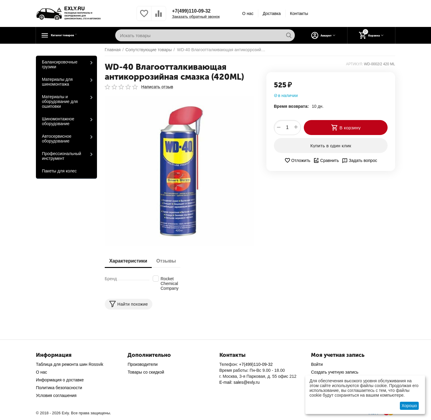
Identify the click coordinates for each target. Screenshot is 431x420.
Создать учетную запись (334, 372)
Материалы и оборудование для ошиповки (60, 101)
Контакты (299, 13)
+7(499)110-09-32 (194, 11)
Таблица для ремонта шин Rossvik (69, 364)
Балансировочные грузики (60, 64)
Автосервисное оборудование (57, 138)
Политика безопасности (59, 387)
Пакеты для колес (59, 171)
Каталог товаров (73, 35)
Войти (317, 364)
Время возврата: (291, 106)
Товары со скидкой (146, 372)
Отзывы (170, 260)
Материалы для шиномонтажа (57, 82)
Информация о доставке (60, 379)
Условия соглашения (56, 395)
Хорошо (409, 405)
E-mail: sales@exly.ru (239, 382)
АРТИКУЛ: (354, 64)
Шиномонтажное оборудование (58, 121)
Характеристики (130, 260)
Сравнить (326, 160)
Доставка (272, 13)
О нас (247, 13)
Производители (142, 364)
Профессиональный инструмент (61, 156)
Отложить (297, 160)
